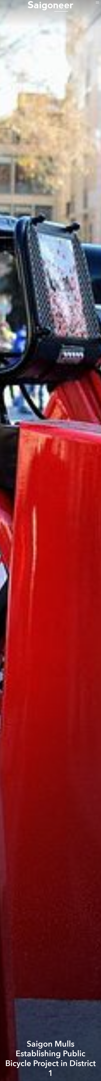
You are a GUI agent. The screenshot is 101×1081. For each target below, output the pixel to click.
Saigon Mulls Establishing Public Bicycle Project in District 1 (50, 1059)
